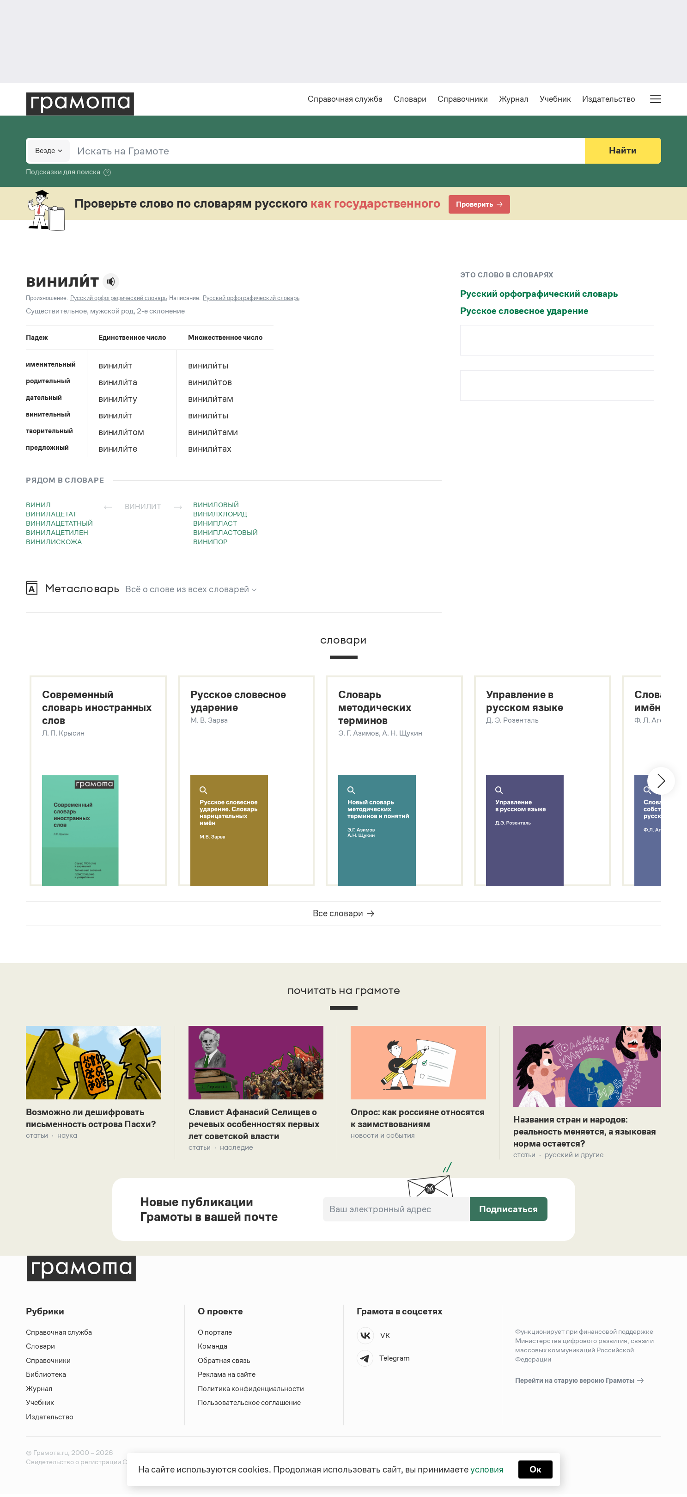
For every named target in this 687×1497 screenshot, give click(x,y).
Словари (410, 99)
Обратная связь (224, 1363)
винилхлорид (220, 515)
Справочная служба (345, 99)
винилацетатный (59, 524)
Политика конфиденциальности (251, 1391)
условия (487, 1469)
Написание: (185, 298)
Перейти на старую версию (580, 1383)
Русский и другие (574, 1157)
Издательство (608, 99)
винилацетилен (57, 533)
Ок (535, 1469)
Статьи (37, 1150)
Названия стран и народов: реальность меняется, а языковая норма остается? (572, 1133)
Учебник (555, 99)
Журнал (514, 99)
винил (38, 505)
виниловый (216, 505)
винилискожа (54, 542)
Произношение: (47, 298)
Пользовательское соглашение (250, 1405)
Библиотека (46, 1377)
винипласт (215, 524)
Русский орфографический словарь (539, 294)
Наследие (236, 1150)
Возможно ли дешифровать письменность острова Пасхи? (87, 1126)
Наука (67, 1150)
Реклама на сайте (227, 1377)
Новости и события (383, 1138)
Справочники (463, 99)
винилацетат (51, 515)
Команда (212, 1349)
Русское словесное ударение (524, 312)
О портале (215, 1335)
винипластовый (225, 533)
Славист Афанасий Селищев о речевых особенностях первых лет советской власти (255, 1126)
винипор (210, 542)
